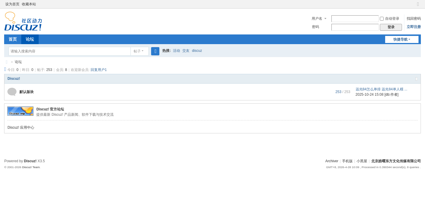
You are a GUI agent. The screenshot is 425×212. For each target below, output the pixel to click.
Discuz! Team (31, 167)
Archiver (331, 161)
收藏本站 (29, 4)
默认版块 (26, 92)
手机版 (347, 161)
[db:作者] (391, 94)
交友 (185, 51)
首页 (13, 39)
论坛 (30, 39)
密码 (315, 27)
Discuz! (13, 79)
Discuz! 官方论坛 (50, 109)
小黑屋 (362, 161)
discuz (197, 51)
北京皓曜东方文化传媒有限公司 (6, 62)
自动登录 (389, 18)
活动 (176, 51)
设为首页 (12, 4)
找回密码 (414, 18)
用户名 (317, 18)
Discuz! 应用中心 (20, 127)
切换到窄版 (418, 6)
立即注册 (414, 27)
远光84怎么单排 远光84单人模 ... (381, 89)
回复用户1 (99, 70)
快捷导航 (400, 39)
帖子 (137, 51)
